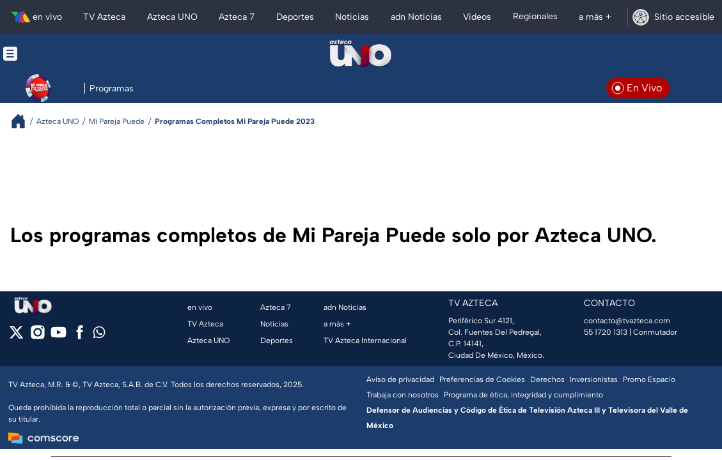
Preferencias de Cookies (482, 379)
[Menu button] (54, 53)
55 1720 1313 (605, 332)
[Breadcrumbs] (23, 121)
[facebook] (80, 336)
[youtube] (59, 336)
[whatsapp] (99, 335)
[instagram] (37, 336)
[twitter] (16, 336)
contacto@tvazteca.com (627, 320)
